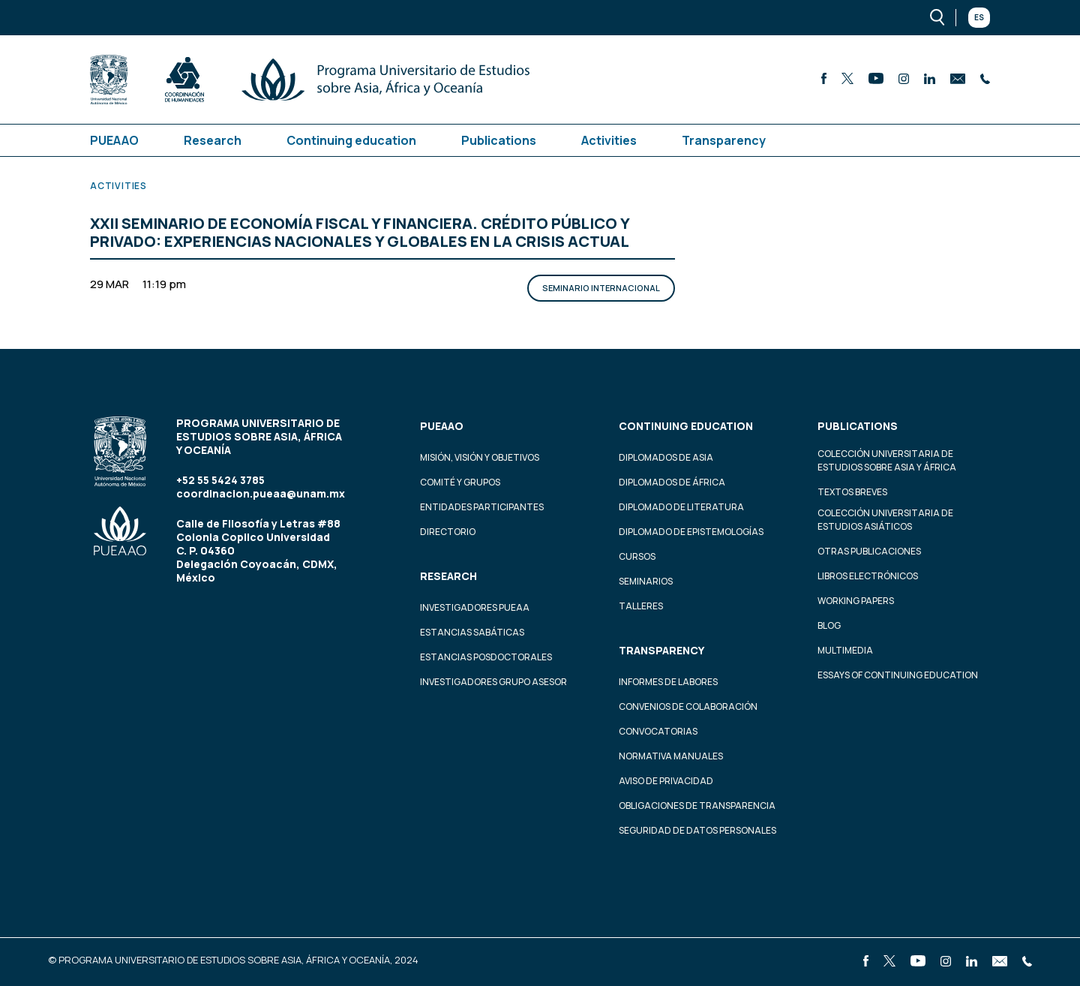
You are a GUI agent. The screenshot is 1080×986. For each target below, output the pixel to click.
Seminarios (646, 581)
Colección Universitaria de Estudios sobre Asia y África (887, 460)
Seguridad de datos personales (697, 830)
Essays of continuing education (898, 675)
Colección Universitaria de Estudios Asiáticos (885, 520)
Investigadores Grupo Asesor (493, 681)
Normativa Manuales (671, 756)
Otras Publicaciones (869, 551)
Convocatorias (658, 731)
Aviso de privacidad (666, 780)
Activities (609, 140)
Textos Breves (852, 491)
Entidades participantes (482, 507)
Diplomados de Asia (666, 457)
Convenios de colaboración (688, 706)
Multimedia (845, 650)
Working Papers (856, 600)
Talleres (641, 606)
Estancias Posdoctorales (486, 657)
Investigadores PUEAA (475, 607)
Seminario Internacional (601, 287)
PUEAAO (114, 140)
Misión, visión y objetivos (479, 457)
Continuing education (351, 140)
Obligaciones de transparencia (697, 805)
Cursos (637, 556)
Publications (498, 140)
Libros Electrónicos (868, 576)
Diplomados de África (672, 482)
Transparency (724, 140)
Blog (829, 625)
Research (213, 140)
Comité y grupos (460, 482)
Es (979, 17)
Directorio (448, 531)
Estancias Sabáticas (472, 632)
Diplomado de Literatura (681, 507)
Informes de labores (668, 681)
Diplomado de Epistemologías (691, 531)
